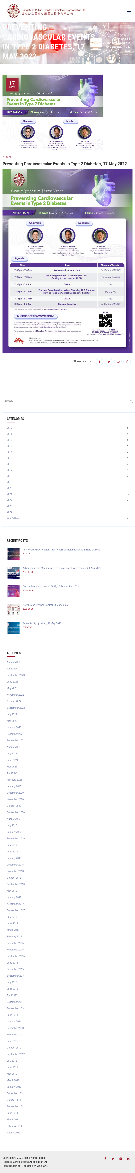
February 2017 (14, 936)
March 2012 (13, 1080)
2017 (9, 470)
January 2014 (14, 1021)
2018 (9, 476)
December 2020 (15, 792)
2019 (9, 482)
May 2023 (12, 688)
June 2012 (12, 1067)
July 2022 (12, 714)
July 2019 (12, 845)
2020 (9, 488)
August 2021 (13, 747)
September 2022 (16, 707)
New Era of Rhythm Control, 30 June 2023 (46, 604)
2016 (9, 464)
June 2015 (12, 988)
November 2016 (15, 949)
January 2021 (14, 786)
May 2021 (12, 766)
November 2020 (15, 799)
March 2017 (13, 930)
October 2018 (14, 877)
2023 (9, 506)
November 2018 (15, 871)
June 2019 (12, 851)
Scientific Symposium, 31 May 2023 (42, 623)
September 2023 (16, 675)
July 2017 (12, 917)
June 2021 (12, 760)
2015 (9, 458)
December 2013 (15, 1028)
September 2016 (16, 956)
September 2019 (16, 838)
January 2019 (14, 858)
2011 (9, 434)
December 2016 (15, 943)
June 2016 (12, 962)
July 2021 (12, 753)
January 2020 (14, 832)
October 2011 (14, 1100)
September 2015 (16, 975)
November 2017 (15, 904)
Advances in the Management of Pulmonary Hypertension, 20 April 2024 (62, 568)
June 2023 (12, 681)
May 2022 (12, 721)
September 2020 (16, 812)
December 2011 (15, 1093)
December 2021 (15, 734)
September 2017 (16, 910)
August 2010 (13, 1132)
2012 (9, 440)
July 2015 (12, 982)
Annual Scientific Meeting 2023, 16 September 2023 (51, 586)
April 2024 (12, 668)
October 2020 (14, 806)
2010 (9, 427)
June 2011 (12, 1113)
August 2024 (13, 662)
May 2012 (12, 1073)
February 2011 (14, 1126)
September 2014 (16, 1008)
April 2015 (12, 995)
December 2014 (15, 1002)
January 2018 (14, 897)
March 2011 (13, 1119)
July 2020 (12, 825)
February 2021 (14, 779)
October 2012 (14, 1047)
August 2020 (13, 819)
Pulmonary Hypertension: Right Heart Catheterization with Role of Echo (61, 549)
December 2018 (15, 864)
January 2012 (14, 1087)
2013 (9, 446)
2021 (9, 494)
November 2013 (15, 1034)
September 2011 (16, 1106)
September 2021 (16, 740)
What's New (13, 518)
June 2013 (12, 1041)
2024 (9, 512)
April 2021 (12, 773)
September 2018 (16, 884)
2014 (9, 452)
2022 (8, 157)
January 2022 (14, 727)
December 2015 (15, 969)
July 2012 (12, 1060)
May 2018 (12, 890)
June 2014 (12, 1015)
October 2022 (14, 701)
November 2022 (15, 694)
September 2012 (16, 1054)
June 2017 (12, 923)
